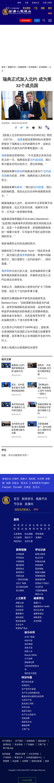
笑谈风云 (20, 606)
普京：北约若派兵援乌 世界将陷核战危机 (18, 387)
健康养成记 (39, 613)
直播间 (29, 504)
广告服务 (30, 744)
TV (37, 20)
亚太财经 (20, 590)
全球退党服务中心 (34, 757)
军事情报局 (40, 576)
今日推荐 (18, 537)
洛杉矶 (32, 479)
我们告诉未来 (28, 682)
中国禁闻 (20, 561)
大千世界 (28, 658)
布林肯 (18, 171)
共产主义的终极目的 (31, 693)
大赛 (26, 3)
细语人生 (39, 594)
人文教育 (21, 598)
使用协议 (7, 744)
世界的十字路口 (42, 583)
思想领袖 (39, 568)
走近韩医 (38, 621)
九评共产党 (27, 700)
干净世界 (7, 757)
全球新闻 (33, 67)
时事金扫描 (40, 561)
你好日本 (28, 640)
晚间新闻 (20, 565)
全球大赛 (29, 541)
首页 (3, 67)
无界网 (25, 761)
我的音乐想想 (30, 673)
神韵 (19, 3)
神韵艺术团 (20, 754)
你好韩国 (28, 644)
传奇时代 (26, 685)
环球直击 (20, 558)
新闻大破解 (40, 572)
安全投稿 (19, 744)
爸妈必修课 (21, 621)
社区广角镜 (21, 583)
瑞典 (19, 139)
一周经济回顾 (22, 579)
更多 (47, 761)
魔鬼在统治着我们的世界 (33, 696)
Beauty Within (30, 655)
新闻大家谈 (40, 554)
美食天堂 (28, 648)
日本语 (27, 487)
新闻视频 (21, 549)
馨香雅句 (20, 613)
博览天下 (29, 537)
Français (6, 487)
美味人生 (28, 651)
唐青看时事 (40, 579)
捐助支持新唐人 (23, 509)
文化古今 (20, 624)
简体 (50, 3)
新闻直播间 (26, 20)
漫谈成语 (20, 617)
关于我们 (19, 741)
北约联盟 (38, 187)
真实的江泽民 (28, 703)
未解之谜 (20, 603)
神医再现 (38, 617)
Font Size (40, 127)
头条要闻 (18, 534)
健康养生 (39, 598)
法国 (8, 483)
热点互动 (39, 558)
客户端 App (8, 748)
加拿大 (23, 479)
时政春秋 (39, 565)
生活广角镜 (29, 637)
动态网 (16, 761)
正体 (45, 3)
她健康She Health (42, 606)
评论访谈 (40, 549)
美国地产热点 (22, 628)
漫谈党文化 (27, 722)
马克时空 (39, 587)
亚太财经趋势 (22, 587)
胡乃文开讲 (39, 610)
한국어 (36, 487)
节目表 (18, 504)
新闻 (16, 519)
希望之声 (19, 757)
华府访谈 (20, 576)
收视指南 (31, 741)
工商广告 (26, 729)
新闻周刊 (20, 572)
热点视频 (29, 534)
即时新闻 (40, 534)
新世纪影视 (37, 761)
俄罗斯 (23, 255)
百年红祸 (26, 707)
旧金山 (15, 483)
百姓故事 (26, 718)
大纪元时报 (34, 754)
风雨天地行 (27, 711)
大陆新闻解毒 (41, 590)
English (45, 483)
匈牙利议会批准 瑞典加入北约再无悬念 (18, 407)
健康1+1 (37, 603)
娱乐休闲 (29, 632)
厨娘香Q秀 (29, 662)
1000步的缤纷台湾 (31, 668)
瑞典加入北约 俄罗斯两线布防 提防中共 (18, 368)
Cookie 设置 (27, 780)
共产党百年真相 (29, 689)
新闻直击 (20, 568)
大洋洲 (40, 479)
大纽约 (15, 479)
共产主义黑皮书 (29, 714)
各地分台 (35, 3)
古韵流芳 (20, 610)
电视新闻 (22, 67)
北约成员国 (36, 159)
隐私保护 (42, 741)
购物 (36, 509)
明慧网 (6, 761)
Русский (17, 487)
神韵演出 (18, 541)
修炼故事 (26, 725)
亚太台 (24, 483)
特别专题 (27, 677)
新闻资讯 (27, 498)
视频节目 (12, 67)
